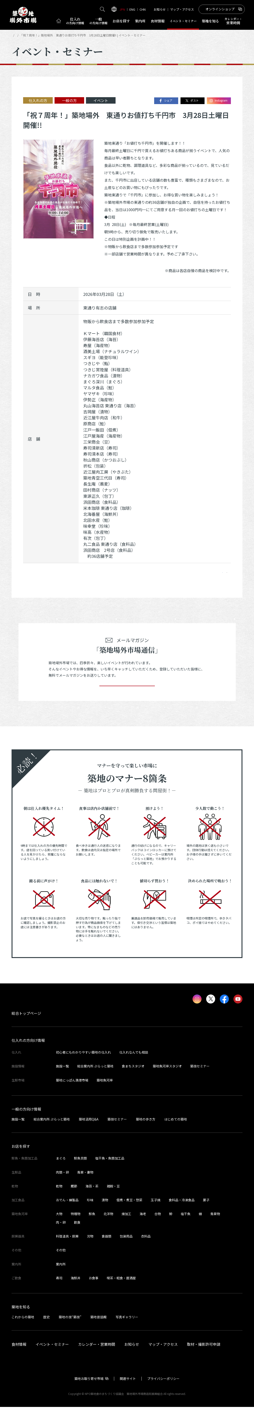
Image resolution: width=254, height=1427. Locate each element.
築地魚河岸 (105, 1100)
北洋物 (108, 1234)
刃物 (90, 1256)
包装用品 (126, 1256)
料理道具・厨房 (67, 1256)
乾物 (59, 1206)
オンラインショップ (220, 9)
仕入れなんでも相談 (133, 1072)
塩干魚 (185, 1234)
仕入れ (75, 21)
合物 (157, 1234)
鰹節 (74, 1206)
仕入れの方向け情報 (28, 1060)
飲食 (77, 1242)
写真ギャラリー (127, 1337)
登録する (127, 699)
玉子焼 (155, 1220)
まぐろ (61, 1178)
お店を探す (121, 20)
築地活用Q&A (88, 1139)
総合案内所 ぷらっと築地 (95, 1086)
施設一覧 (62, 1086)
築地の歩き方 (145, 1139)
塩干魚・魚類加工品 (109, 1178)
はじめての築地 (175, 1139)
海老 (143, 1234)
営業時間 (233, 21)
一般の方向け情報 (26, 1129)
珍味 (90, 1220)
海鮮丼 (75, 1298)
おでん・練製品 (67, 1220)
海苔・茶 (92, 1206)
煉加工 (126, 1234)
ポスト (192, 101)
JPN (122, 9)
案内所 (140, 20)
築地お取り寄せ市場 (89, 1398)
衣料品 (146, 1256)
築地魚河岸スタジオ (167, 1086)
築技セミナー (200, 1086)
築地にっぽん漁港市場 (72, 1100)
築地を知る (210, 20)
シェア (165, 101)
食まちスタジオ (133, 1086)
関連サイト (128, 1398)
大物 (59, 1234)
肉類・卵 (62, 1192)
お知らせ (160, 9)
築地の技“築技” (70, 1337)
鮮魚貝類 (80, 1178)
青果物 (215, 1234)
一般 (98, 21)
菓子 (206, 1220)
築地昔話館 (98, 1337)
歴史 (46, 1337)
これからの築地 (23, 1337)
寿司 (59, 1298)
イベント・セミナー (37, 35)
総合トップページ (26, 1033)
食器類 (106, 1256)
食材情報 (158, 20)
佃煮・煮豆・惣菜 (129, 1220)
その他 (61, 1270)
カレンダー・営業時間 (96, 1364)
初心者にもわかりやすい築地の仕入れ (83, 1072)
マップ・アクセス (182, 9)
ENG (132, 9)
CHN (143, 9)
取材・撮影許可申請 (203, 1364)
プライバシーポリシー (163, 1398)
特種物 (75, 1234)
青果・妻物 (85, 1192)
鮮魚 (92, 1234)
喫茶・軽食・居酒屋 (121, 1298)
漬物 (105, 1220)
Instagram (218, 101)
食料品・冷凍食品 (182, 1220)
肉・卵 (61, 1242)
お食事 (93, 1298)
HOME (16, 35)
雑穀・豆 (113, 1206)
